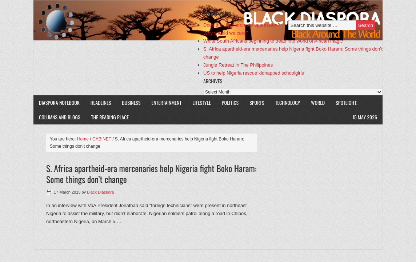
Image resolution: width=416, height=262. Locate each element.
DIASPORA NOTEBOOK (59, 102)
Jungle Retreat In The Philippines (238, 65)
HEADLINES (101, 102)
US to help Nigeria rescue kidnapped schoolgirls (253, 73)
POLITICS (230, 102)
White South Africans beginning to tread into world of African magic (273, 41)
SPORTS (256, 102)
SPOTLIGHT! (346, 102)
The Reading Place (110, 117)
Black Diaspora (118, 20)
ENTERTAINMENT (167, 102)
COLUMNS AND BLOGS (59, 117)
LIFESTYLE (201, 102)
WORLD (318, 102)
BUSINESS (131, 102)
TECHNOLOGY (287, 102)
